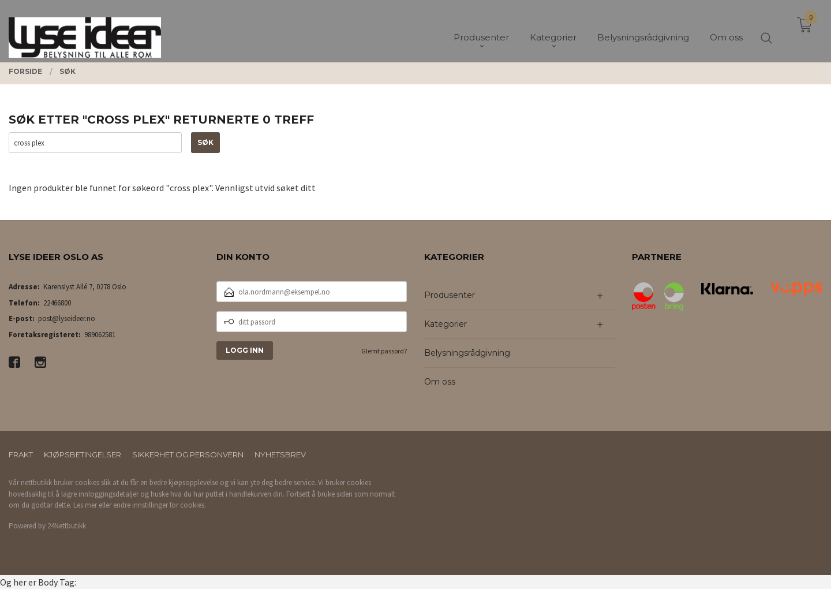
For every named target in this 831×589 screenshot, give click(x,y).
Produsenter (449, 295)
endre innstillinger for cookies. (159, 505)
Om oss (439, 381)
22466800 (57, 303)
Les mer (85, 505)
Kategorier (445, 324)
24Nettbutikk (66, 526)
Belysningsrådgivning (467, 353)
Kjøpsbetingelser (82, 454)
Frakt (21, 454)
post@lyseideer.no (66, 318)
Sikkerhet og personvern (188, 454)
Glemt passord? (384, 350)
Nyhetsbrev (280, 454)
